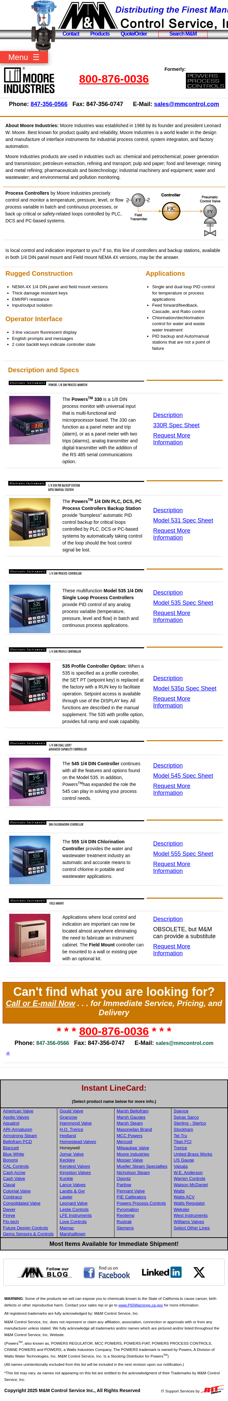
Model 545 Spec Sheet (183, 775)
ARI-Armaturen (17, 1129)
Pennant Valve (131, 1191)
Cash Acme (14, 1172)
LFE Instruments (76, 1215)
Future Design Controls (25, 1227)
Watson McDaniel (191, 1184)
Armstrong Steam (20, 1135)
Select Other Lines (192, 1227)
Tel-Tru (180, 1135)
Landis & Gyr (72, 1191)
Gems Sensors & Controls (28, 1233)
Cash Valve (14, 1178)
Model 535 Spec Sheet (183, 603)
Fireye (9, 1215)
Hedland (68, 1135)
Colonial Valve (17, 1191)
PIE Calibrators (131, 1196)
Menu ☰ (23, 57)
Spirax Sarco (186, 1117)
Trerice (180, 1147)
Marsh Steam (130, 1123)
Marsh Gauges (131, 1117)
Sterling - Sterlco (190, 1123)
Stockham (183, 1129)
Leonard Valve (74, 1203)
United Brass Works (193, 1154)
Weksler (182, 1209)
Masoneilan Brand (134, 1129)
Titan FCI (182, 1141)
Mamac (67, 1227)
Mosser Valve (130, 1160)
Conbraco (12, 1196)
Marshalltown (73, 1233)
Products (100, 34)
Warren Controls (190, 1178)
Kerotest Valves (75, 1166)
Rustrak (124, 1221)
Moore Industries (133, 1154)
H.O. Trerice (71, 1129)
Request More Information (171, 439)
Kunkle (66, 1178)
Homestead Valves (78, 1141)
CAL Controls (16, 1166)
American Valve (18, 1110)
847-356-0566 (49, 104)
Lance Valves (73, 1184)
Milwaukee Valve (133, 1147)
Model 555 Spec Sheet (183, 854)
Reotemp (126, 1215)
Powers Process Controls (141, 1203)
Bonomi (10, 1160)
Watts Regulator (189, 1203)
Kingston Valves (75, 1172)
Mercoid (124, 1141)
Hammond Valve (76, 1123)
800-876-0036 (114, 78)
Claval (9, 1184)
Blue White (13, 1154)
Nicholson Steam (133, 1172)
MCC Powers (130, 1135)
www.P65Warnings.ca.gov (140, 1305)
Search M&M (183, 34)
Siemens (125, 1227)
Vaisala (181, 1166)
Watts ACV (184, 1196)
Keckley (67, 1160)
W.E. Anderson (188, 1172)
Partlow (124, 1184)
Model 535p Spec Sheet (184, 688)
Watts (179, 1191)
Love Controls (73, 1221)
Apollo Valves (16, 1117)
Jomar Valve (72, 1154)
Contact (71, 34)
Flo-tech (11, 1221)
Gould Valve (71, 1110)
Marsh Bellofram (133, 1110)
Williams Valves (189, 1221)
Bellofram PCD (17, 1141)
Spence (181, 1110)
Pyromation (128, 1209)
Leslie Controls (74, 1209)
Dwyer (9, 1209)
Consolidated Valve (21, 1203)
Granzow (68, 1117)
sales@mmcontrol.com (186, 104)
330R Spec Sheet (176, 425)
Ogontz (124, 1178)
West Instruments (191, 1215)
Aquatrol (11, 1123)
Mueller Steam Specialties (142, 1166)
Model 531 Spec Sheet (183, 520)
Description (168, 415)
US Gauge (184, 1160)
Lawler (66, 1196)
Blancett (11, 1147)
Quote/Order (134, 34)
